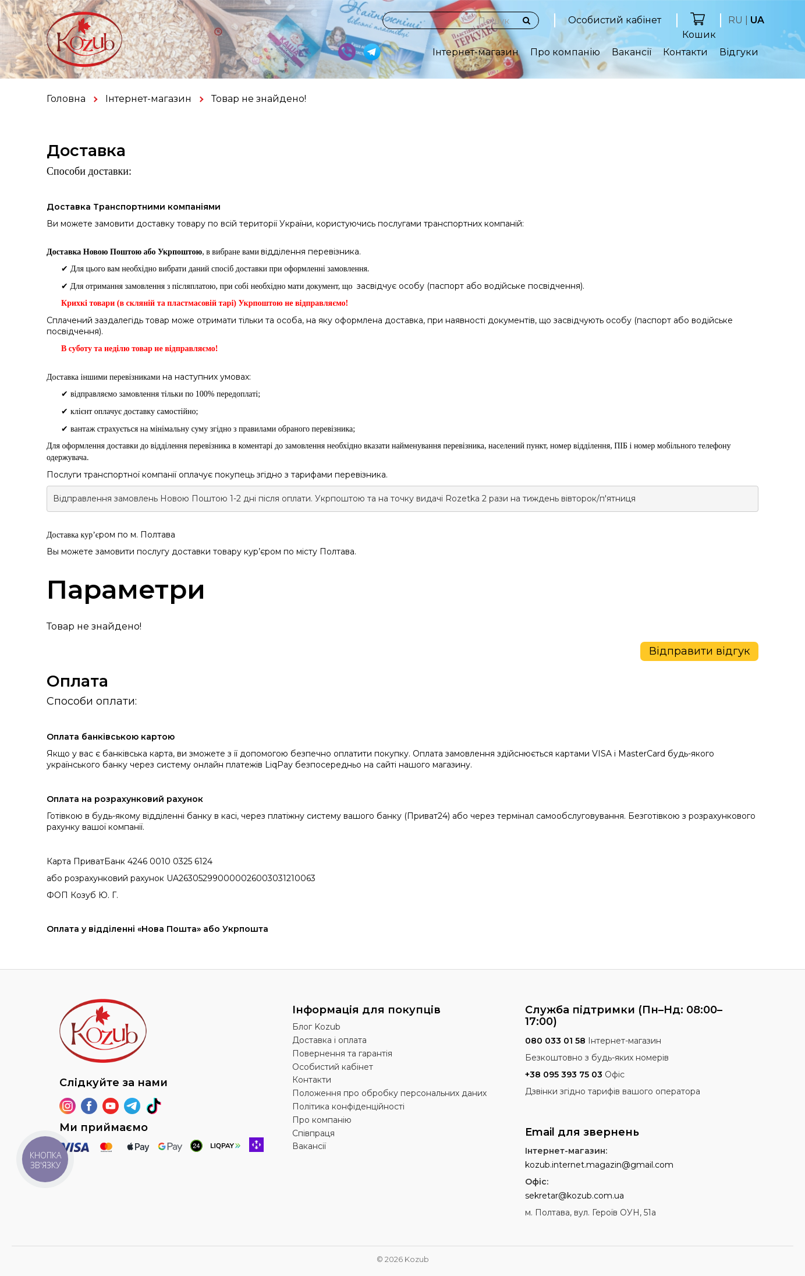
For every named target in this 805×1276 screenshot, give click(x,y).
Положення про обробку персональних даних (389, 1093)
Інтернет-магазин (475, 52)
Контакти (685, 52)
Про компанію (565, 52)
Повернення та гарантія (342, 1053)
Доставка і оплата (329, 1040)
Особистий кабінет (614, 20)
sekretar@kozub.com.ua (574, 1195)
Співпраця (313, 1133)
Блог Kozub (316, 1026)
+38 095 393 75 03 (563, 1074)
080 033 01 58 (555, 1040)
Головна (66, 98)
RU (735, 20)
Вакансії (631, 52)
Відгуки (738, 52)
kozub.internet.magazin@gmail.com (599, 1165)
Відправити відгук (699, 651)
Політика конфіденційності (348, 1106)
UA (757, 20)
